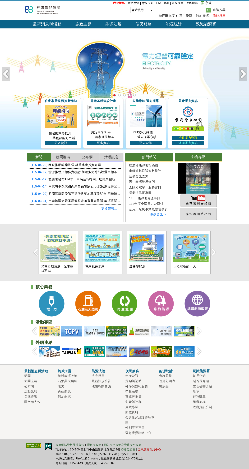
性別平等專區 (135, 427)
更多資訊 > (158, 214)
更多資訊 (60, 143)
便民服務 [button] (143, 24)
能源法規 (98, 371)
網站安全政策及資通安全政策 (122, 444)
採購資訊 (30, 396)
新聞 (38, 157)
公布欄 (87, 157)
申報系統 (131, 391)
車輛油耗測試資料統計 (145, 171)
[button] (208, 10)
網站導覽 (133, 3)
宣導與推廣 (133, 396)
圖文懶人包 (32, 402)
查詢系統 (165, 376)
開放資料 (131, 412)
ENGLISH (162, 3)
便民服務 (192, 3)
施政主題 (65, 371)
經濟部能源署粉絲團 (143, 165)
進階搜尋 (219, 10)
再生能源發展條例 (142, 182)
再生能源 (185, 16)
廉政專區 (131, 407)
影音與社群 (133, 402)
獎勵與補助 (133, 381)
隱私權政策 (94, 444)
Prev (6, 74)
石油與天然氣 (67, 381)
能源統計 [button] (174, 24)
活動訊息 (111, 157)
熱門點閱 (149, 157)
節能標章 (219, 16)
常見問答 (177, 3)
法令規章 (98, 376)
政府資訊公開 (202, 407)
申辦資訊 (131, 376)
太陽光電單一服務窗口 (145, 187)
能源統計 (166, 371)
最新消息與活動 (36, 371)
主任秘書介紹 (202, 386)
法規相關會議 (101, 386)
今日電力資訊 (188, 137)
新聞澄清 (63, 157)
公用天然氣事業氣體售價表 (148, 209)
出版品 (164, 386)
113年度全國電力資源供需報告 (151, 204)
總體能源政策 (134, 95)
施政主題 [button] (83, 24)
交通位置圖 (128, 449)
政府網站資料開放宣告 (70, 444)
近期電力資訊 (188, 143)
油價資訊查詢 (138, 176)
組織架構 (199, 402)
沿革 (196, 391)
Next (243, 74)
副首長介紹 (201, 381)
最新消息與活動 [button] (47, 24)
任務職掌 (199, 396)
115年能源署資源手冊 (144, 198)
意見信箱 (148, 3)
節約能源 (202, 16)
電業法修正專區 (140, 193)
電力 (114, 95)
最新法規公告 (101, 381)
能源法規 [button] (113, 24)
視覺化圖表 (167, 381)
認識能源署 (201, 371)
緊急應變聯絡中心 (138, 433)
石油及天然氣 (119, 95)
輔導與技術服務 (136, 386)
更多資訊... (109, 208)
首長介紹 (199, 376)
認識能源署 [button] (206, 24)
